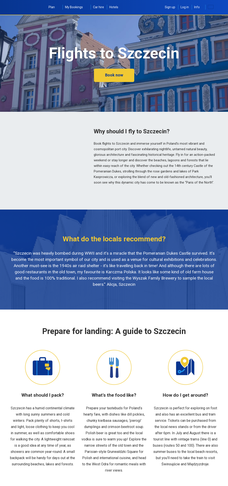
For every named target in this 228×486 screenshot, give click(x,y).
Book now (114, 75)
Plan (54, 7)
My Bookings (76, 7)
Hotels (113, 7)
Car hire (98, 7)
